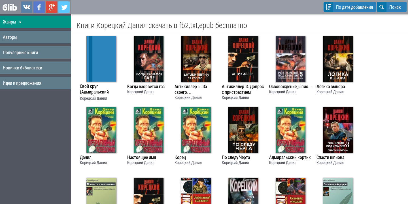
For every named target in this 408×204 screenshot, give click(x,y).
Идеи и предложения (22, 83)
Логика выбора (330, 86)
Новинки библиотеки (22, 68)
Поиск (389, 7)
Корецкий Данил (93, 98)
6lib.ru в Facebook (39, 7)
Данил (86, 157)
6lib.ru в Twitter (64, 7)
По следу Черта (236, 157)
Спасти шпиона (330, 157)
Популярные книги (20, 52)
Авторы (10, 37)
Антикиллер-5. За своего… (191, 89)
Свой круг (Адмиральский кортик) (94, 89)
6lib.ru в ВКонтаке (26, 7)
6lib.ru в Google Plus (51, 7)
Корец (180, 157)
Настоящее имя (141, 157)
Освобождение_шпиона (290, 86)
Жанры (12, 22)
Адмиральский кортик (290, 157)
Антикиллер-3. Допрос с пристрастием (243, 89)
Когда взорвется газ (146, 86)
